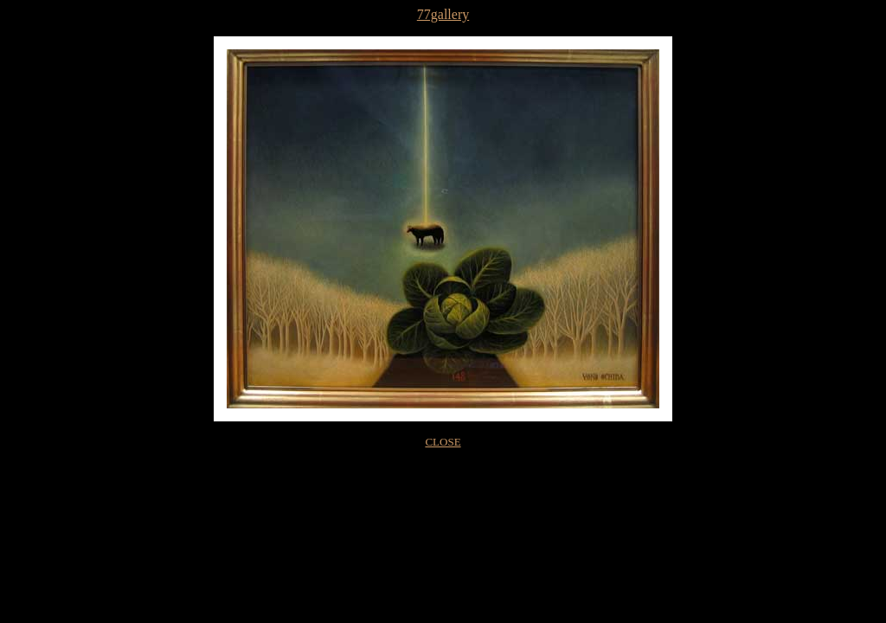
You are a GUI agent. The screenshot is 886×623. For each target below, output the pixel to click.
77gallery (443, 14)
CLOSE (442, 441)
